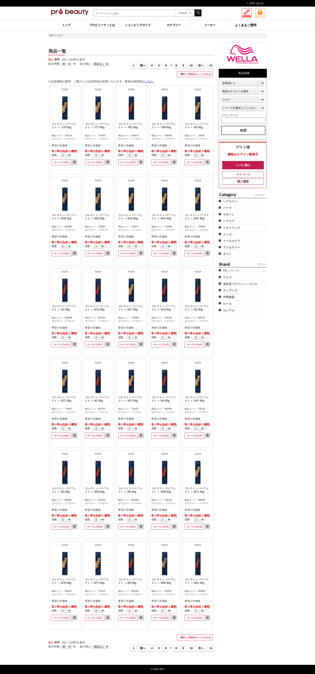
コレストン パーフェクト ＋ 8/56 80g (97, 490)
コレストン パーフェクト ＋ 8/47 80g (197, 399)
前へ (143, 65)
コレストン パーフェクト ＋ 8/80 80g (163, 581)
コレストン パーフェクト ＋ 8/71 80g (197, 490)
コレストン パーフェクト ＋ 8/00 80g (64, 216)
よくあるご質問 (245, 25)
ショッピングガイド (138, 25)
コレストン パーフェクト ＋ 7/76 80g (64, 125)
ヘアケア (228, 221)
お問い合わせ (256, 3)
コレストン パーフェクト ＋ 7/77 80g (97, 125)
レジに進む (243, 165)
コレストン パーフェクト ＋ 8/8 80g (130, 581)
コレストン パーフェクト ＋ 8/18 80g (163, 308)
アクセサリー (231, 247)
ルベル (227, 303)
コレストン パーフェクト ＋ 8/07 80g (197, 216)
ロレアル (228, 310)
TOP (51, 35)
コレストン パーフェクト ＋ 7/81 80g (130, 125)
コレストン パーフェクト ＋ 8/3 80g (97, 399)
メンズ (227, 234)
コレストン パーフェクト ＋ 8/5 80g (64, 490)
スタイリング (231, 227)
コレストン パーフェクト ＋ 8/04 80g (163, 216)
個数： (56, 155)
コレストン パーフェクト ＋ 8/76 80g (64, 581)
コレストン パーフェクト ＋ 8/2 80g (197, 308)
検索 (243, 130)
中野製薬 (228, 297)
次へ (201, 65)
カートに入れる (61, 162)
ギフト (227, 254)
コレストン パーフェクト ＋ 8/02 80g (97, 216)
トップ (66, 25)
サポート (228, 214)
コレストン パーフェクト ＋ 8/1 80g (64, 308)
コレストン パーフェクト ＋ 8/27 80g (64, 399)
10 (190, 65)
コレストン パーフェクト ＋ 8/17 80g (130, 308)
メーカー (209, 25)
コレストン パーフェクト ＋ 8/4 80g (163, 399)
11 (210, 65)
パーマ (227, 208)
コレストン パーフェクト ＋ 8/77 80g (97, 581)
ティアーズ (230, 290)
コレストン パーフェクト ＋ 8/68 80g (163, 490)
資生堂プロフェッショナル (240, 284)
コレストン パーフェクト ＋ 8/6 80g (130, 490)
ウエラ (60, 35)
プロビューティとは (102, 25)
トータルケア (231, 241)
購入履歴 (243, 181)
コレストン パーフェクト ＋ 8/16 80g (97, 308)
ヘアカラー (230, 201)
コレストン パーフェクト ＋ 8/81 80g (197, 581)
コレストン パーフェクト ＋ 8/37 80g (130, 399)
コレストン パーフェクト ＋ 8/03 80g (130, 216)
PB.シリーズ (231, 270)
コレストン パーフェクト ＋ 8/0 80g (197, 125)
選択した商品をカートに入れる (195, 74)
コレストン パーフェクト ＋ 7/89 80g (163, 125)
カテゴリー (174, 25)
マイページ (243, 174)
